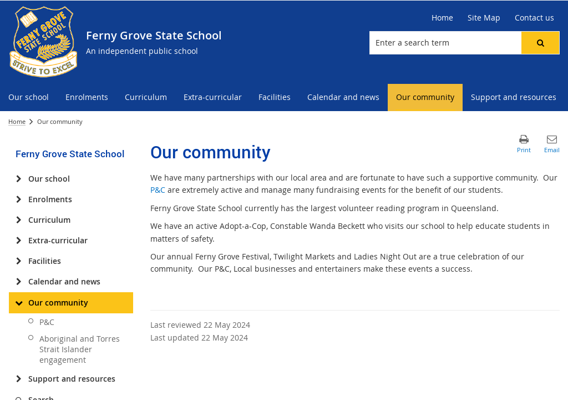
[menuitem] (28, 97)
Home (17, 121)
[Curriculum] (18, 220)
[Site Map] (484, 18)
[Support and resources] (18, 379)
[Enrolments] (18, 199)
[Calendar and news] (18, 282)
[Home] (442, 18)
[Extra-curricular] (18, 241)
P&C (46, 322)
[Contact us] (534, 18)
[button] (540, 43)
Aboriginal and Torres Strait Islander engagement (79, 349)
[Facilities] (18, 261)
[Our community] (18, 302)
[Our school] (18, 179)
